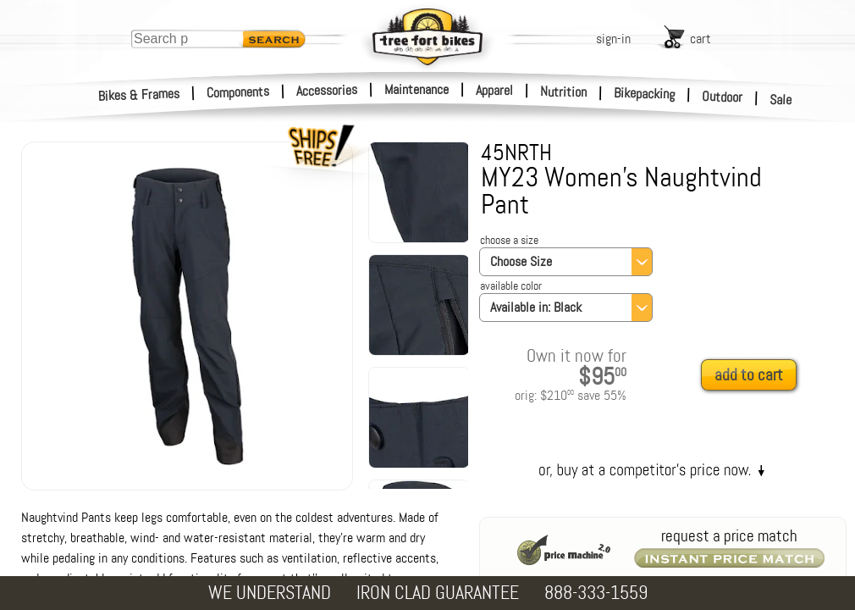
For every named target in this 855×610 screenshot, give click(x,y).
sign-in (613, 38)
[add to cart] (753, 376)
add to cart (748, 374)
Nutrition (563, 91)
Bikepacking (645, 93)
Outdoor (722, 96)
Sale (781, 100)
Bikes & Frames (139, 95)
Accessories (326, 90)
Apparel (494, 90)
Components (238, 92)
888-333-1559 (596, 592)
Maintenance (416, 89)
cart (700, 38)
